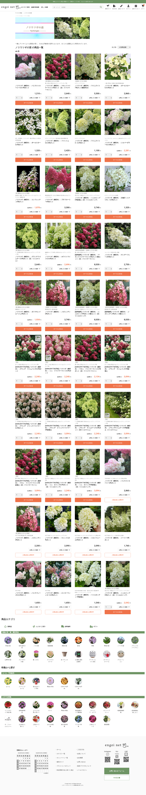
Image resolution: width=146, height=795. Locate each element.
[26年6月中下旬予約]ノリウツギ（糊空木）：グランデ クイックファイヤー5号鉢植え (58, 428)
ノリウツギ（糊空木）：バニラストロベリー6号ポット (117, 482)
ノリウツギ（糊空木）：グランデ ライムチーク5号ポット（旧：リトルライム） (28, 259)
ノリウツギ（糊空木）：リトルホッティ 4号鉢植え (87, 596)
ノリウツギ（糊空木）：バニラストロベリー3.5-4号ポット (28, 87)
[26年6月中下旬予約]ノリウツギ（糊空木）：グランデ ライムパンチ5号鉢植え (117, 369)
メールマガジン (82, 770)
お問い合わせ (81, 762)
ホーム (59, 749)
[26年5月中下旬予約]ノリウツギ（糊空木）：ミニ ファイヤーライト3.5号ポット (58, 371)
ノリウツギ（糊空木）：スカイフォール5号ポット (87, 539)
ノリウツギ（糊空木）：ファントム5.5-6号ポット (57, 142)
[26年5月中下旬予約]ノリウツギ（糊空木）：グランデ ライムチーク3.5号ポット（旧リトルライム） (88, 428)
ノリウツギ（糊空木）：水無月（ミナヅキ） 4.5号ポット (117, 199)
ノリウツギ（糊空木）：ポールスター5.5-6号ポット (117, 87)
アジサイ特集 (18, 13)
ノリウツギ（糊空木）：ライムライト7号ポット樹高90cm (87, 87)
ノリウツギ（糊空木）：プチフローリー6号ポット (57, 201)
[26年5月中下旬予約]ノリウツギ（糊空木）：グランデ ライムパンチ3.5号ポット (28, 369)
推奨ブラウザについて (84, 766)
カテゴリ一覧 (61, 754)
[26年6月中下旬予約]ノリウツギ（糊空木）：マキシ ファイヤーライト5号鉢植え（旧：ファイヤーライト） (28, 483)
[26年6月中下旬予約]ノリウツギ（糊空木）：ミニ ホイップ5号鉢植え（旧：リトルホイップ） (88, 485)
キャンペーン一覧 (62, 758)
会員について (81, 754)
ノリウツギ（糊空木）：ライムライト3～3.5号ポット (87, 142)
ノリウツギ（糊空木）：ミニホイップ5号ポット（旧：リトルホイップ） (117, 594)
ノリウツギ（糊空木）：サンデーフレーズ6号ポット (117, 256)
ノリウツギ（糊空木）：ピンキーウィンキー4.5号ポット (57, 594)
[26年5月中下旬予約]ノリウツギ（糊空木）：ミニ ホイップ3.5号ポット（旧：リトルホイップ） (58, 485)
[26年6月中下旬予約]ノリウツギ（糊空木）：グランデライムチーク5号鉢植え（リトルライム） (117, 428)
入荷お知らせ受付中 (118, 500)
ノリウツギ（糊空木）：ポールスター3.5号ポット (28, 144)
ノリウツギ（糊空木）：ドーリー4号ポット (117, 539)
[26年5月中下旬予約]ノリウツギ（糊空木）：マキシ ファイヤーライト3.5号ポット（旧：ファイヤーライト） (88, 369)
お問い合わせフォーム (116, 771)
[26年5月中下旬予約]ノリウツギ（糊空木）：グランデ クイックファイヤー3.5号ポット (28, 426)
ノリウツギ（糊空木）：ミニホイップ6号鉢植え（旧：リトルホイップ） (87, 199)
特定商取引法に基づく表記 (65, 770)
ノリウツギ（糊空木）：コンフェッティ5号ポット (28, 201)
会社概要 (80, 758)
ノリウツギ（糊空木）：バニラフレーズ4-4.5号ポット (28, 594)
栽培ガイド (60, 762)
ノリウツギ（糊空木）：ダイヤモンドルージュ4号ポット (28, 313)
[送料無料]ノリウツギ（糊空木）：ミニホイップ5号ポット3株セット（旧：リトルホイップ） (87, 314)
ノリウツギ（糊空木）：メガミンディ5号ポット (28, 539)
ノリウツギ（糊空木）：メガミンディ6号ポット (57, 313)
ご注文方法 (80, 749)
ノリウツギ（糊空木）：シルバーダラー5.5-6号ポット (117, 144)
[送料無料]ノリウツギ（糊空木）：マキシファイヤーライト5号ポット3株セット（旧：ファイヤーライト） (87, 257)
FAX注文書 (116, 778)
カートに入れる (28, 103)
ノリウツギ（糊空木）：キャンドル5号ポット (57, 539)
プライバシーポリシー (64, 766)
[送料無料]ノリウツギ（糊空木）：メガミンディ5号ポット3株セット (117, 313)
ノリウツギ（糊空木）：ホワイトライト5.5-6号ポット (57, 258)
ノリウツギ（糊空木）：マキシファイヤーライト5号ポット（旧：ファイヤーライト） (57, 88)
